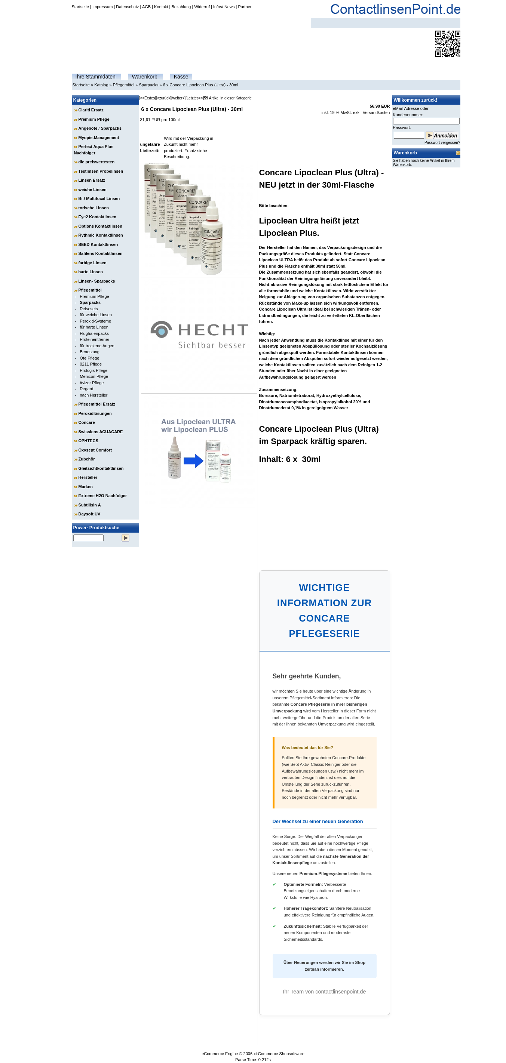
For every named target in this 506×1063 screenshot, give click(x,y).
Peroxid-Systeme (95, 321)
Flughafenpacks (94, 333)
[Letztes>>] (194, 98)
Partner (244, 6)
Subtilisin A (90, 505)
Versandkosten (376, 112)
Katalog (101, 85)
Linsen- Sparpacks (97, 281)
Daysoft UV (90, 514)
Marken (86, 486)
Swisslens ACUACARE (101, 431)
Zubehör (87, 459)
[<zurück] (163, 98)
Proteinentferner (94, 339)
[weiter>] (178, 98)
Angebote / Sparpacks (100, 128)
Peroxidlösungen (95, 413)
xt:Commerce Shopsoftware (279, 1053)
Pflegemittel (123, 85)
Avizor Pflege (92, 382)
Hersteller (88, 477)
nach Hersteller (93, 395)
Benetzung (89, 351)
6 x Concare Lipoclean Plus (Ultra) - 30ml (200, 85)
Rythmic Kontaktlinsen (101, 235)
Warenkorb (144, 77)
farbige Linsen (93, 263)
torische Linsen (94, 208)
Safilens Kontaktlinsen (101, 253)
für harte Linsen (94, 327)
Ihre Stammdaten (96, 77)
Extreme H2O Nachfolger (103, 495)
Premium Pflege (94, 119)
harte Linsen (91, 271)
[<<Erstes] (147, 98)
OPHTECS (88, 440)
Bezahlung (181, 6)
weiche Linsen (93, 189)
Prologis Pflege (93, 370)
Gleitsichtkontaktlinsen (101, 468)
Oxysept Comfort (95, 450)
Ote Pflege (89, 358)
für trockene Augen (97, 345)
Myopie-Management (99, 137)
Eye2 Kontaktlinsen (97, 217)
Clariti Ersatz (91, 110)
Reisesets (89, 308)
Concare (87, 422)
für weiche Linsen (96, 314)
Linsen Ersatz (92, 180)
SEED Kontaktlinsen (98, 244)
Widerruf (202, 6)
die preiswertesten (97, 162)
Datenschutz (127, 6)
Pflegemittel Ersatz (97, 404)
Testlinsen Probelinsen (101, 171)
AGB (146, 6)
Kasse (181, 77)
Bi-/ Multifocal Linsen (99, 198)
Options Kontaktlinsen (100, 226)
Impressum (102, 6)
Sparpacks (148, 85)
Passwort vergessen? (442, 143)
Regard (86, 388)
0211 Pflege (91, 364)
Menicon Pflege (94, 376)
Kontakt (161, 6)
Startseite (80, 6)
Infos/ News (223, 6)
